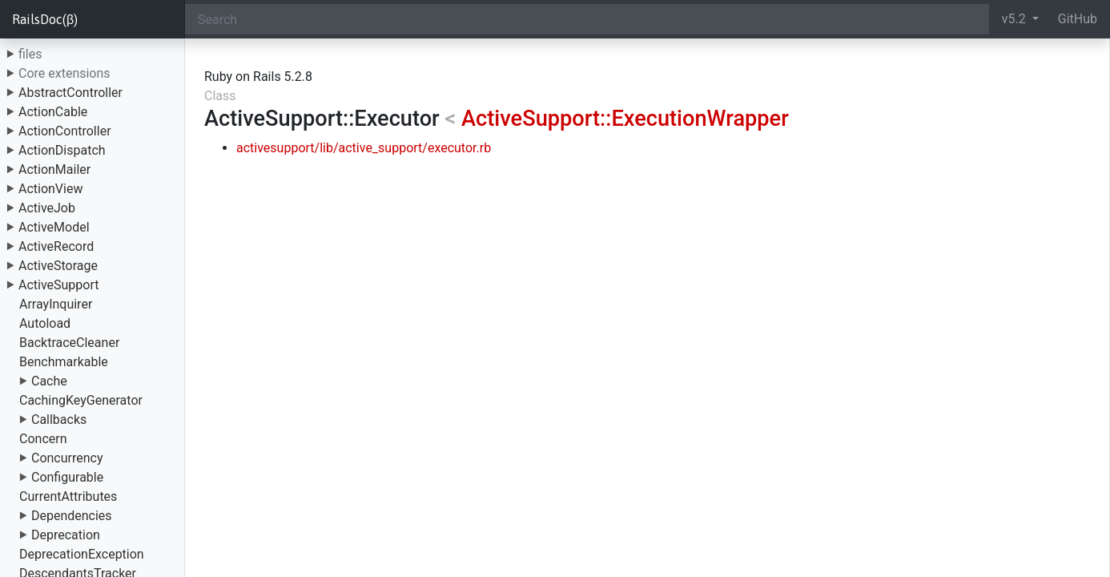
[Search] (587, 19)
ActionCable (52, 111)
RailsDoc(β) (45, 19)
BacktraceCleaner (69, 342)
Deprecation (65, 535)
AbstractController (70, 92)
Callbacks (58, 419)
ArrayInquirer (55, 304)
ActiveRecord (56, 246)
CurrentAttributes (68, 496)
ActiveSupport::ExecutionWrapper (625, 118)
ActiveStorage (58, 265)
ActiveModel (54, 227)
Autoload (44, 323)
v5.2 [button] (1015, 18)
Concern (43, 438)
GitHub (1077, 18)
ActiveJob (46, 208)
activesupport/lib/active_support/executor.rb (363, 147)
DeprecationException (81, 554)
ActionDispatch (62, 150)
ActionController (64, 131)
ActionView (50, 188)
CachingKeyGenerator (81, 400)
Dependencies (71, 515)
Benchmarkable (63, 361)
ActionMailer (54, 169)
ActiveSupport (58, 285)
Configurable (67, 477)
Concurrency (67, 458)
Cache (49, 381)
